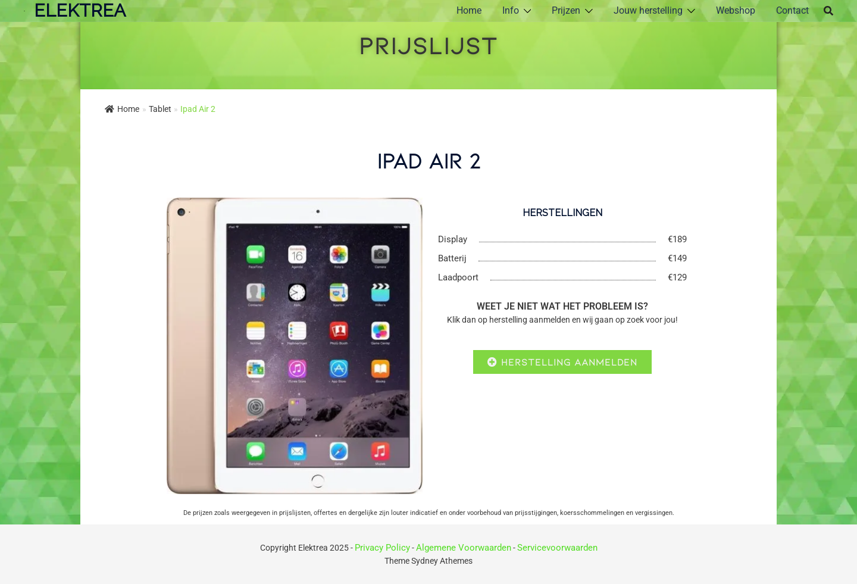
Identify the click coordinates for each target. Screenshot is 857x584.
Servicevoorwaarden (552, 547)
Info (510, 10)
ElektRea (80, 10)
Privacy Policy (388, 547)
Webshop (735, 10)
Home (468, 10)
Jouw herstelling (648, 10)
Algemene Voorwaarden (464, 547)
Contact (792, 10)
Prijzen (566, 10)
